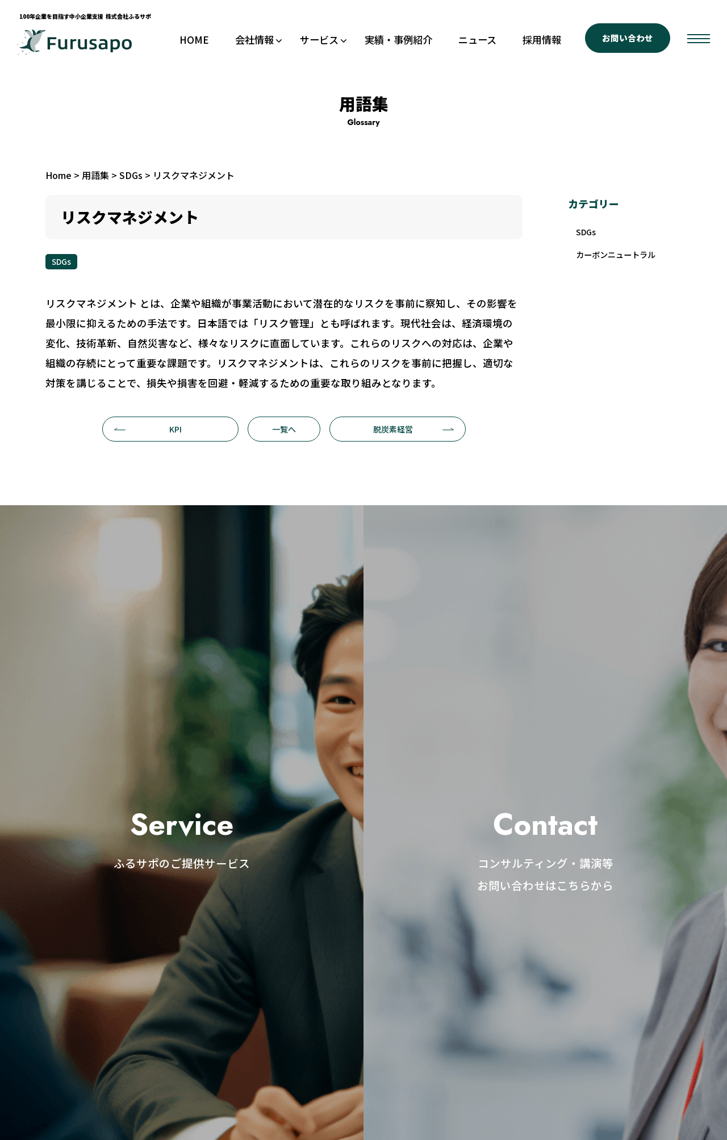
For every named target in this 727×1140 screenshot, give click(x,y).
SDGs (61, 261)
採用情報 (542, 39)
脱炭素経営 (413, 429)
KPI (148, 429)
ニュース (477, 39)
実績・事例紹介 (398, 39)
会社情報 (254, 39)
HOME (194, 39)
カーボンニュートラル (622, 257)
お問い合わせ (627, 38)
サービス (319, 39)
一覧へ (284, 429)
